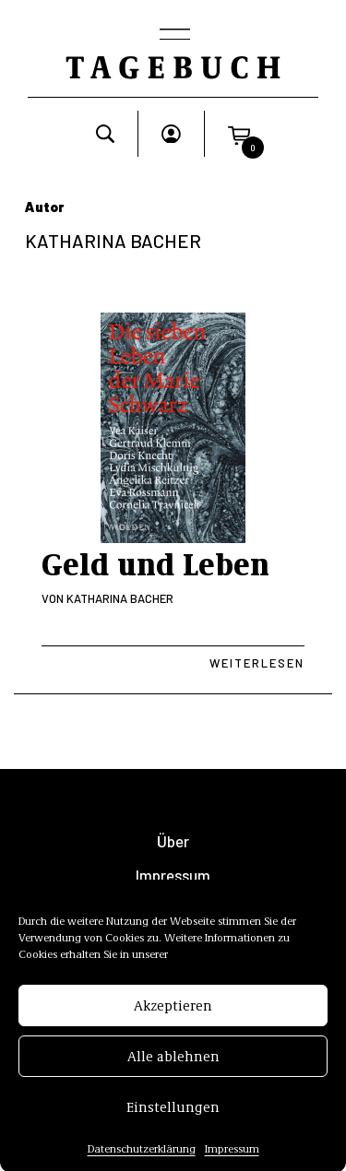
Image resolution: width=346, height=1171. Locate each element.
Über (173, 841)
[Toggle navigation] (173, 35)
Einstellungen (173, 1116)
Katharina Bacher (119, 598)
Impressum (232, 1158)
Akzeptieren (173, 1015)
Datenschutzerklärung (142, 1158)
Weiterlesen (256, 663)
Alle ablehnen (173, 1066)
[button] (239, 134)
